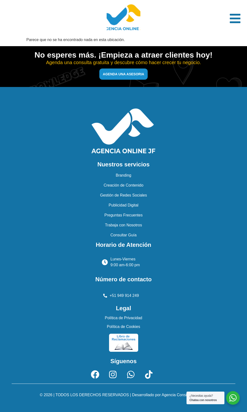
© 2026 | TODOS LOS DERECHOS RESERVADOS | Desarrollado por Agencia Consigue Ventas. (123, 395)
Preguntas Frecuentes (123, 215)
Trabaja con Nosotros (123, 225)
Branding (123, 175)
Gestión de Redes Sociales (123, 195)
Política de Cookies (123, 327)
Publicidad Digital (123, 205)
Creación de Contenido (124, 185)
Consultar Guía (124, 235)
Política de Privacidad (123, 318)
